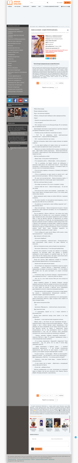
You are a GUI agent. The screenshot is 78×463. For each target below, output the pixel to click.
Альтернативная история (15, 50)
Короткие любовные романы (16, 39)
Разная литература (13, 87)
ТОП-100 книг (17, 6)
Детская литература (14, 70)
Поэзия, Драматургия (14, 76)
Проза (10, 63)
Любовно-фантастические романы (16, 36)
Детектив (11, 59)
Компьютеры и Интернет (15, 91)
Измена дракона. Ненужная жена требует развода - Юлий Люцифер (17, 133)
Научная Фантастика (14, 43)
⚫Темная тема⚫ (65, 6)
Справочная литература (15, 89)
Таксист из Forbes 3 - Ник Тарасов (17, 142)
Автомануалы (51, 459)
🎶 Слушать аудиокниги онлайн (51, 6)
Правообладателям (12, 459)
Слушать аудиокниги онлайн (42, 459)
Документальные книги (15, 78)
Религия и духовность (14, 80)
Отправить (38, 448)
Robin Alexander (53, 40)
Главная (10, 6)
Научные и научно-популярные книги (17, 72)
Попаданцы (11, 54)
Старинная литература (15, 84)
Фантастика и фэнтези (15, 41)
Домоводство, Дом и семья (16, 82)
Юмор (10, 65)
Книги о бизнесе (13, 67)
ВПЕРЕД (61, 83)
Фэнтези (10, 45)
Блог (39, 6)
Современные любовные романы (53, 36)
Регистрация (59, 2)
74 (56, 83)
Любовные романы (57, 35)
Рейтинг (33, 459)
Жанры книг (26, 6)
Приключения (12, 61)
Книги (50, 35)
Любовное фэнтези (13, 56)
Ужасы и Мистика (13, 52)
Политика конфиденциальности (24, 459)
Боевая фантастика (14, 48)
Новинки (34, 6)
